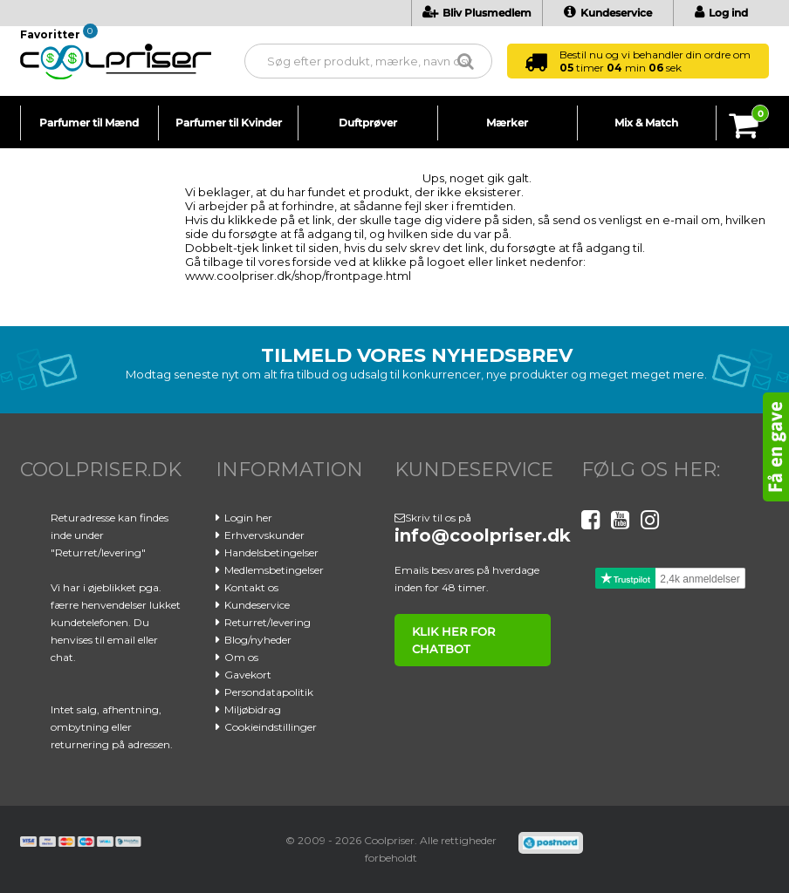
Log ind (721, 12)
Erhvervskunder (264, 535)
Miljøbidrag (252, 709)
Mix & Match (646, 122)
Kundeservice (608, 12)
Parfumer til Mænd (89, 122)
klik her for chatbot (453, 640)
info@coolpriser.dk (482, 535)
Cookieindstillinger (270, 726)
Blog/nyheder (258, 639)
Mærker (507, 122)
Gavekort (247, 674)
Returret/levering (267, 622)
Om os (241, 657)
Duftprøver (368, 122)
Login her (248, 517)
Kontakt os (251, 587)
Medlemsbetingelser (274, 569)
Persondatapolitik (268, 692)
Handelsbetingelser (271, 552)
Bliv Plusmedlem (477, 12)
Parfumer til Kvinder (228, 122)
